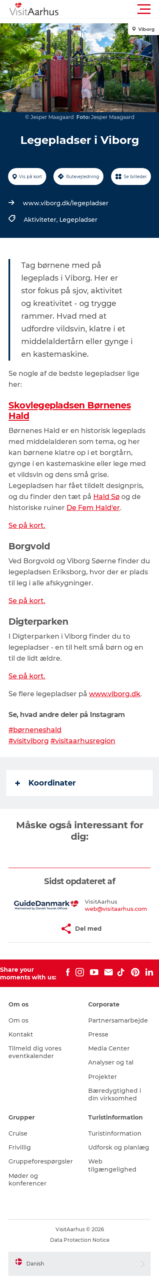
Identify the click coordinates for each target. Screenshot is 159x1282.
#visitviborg (28, 741)
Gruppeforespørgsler (40, 1161)
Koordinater (45, 783)
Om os (18, 1020)
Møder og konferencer (27, 1179)
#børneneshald (34, 730)
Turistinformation (115, 1133)
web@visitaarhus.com (116, 908)
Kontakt (20, 1034)
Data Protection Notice (79, 1240)
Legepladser (78, 219)
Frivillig (19, 1147)
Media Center (109, 1048)
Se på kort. (26, 525)
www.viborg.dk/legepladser (66, 203)
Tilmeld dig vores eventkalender (34, 1052)
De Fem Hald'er (93, 508)
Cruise (18, 1133)
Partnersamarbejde (118, 1020)
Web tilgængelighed (112, 1165)
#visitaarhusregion (82, 741)
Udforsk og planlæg (118, 1147)
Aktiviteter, (41, 219)
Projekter (102, 1077)
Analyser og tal (111, 1062)
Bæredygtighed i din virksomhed (114, 1094)
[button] (118, 9)
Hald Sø (106, 497)
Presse (98, 1034)
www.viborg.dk (114, 694)
